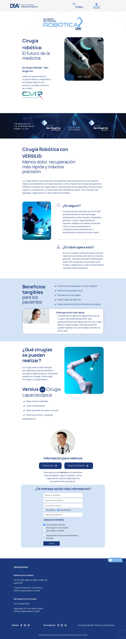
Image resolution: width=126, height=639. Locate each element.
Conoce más (50, 465)
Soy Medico (51, 510)
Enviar (51, 543)
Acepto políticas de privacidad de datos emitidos (62, 536)
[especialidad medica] (63, 514)
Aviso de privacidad (86, 625)
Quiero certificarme (78, 465)
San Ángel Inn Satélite (55, 530)
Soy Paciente (65, 510)
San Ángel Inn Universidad (57, 527)
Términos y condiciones (104, 625)
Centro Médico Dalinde (55, 525)
